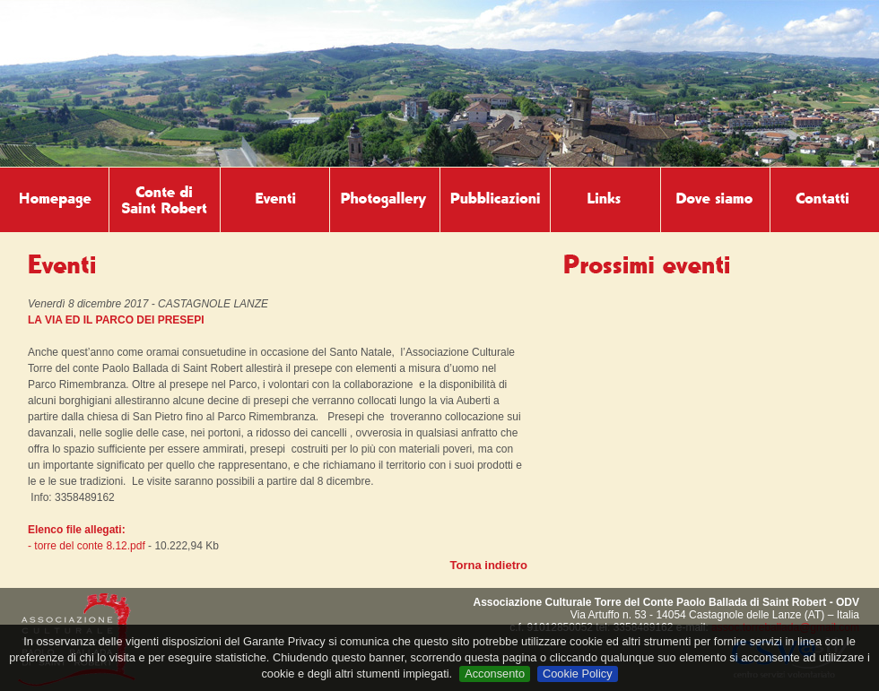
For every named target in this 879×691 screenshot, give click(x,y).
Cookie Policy (578, 673)
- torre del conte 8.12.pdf (86, 546)
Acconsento (495, 673)
